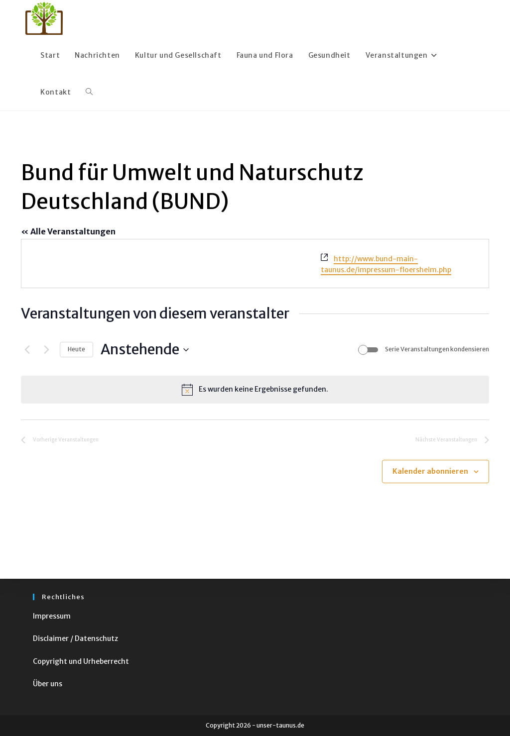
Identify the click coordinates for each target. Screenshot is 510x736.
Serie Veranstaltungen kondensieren (437, 349)
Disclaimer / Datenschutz (75, 638)
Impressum (52, 616)
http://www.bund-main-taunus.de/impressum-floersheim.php (386, 264)
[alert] (255, 390)
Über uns (47, 683)
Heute (76, 349)
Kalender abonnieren (430, 471)
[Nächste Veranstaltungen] (46, 350)
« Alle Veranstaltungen (68, 231)
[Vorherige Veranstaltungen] (27, 350)
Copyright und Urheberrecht (81, 661)
